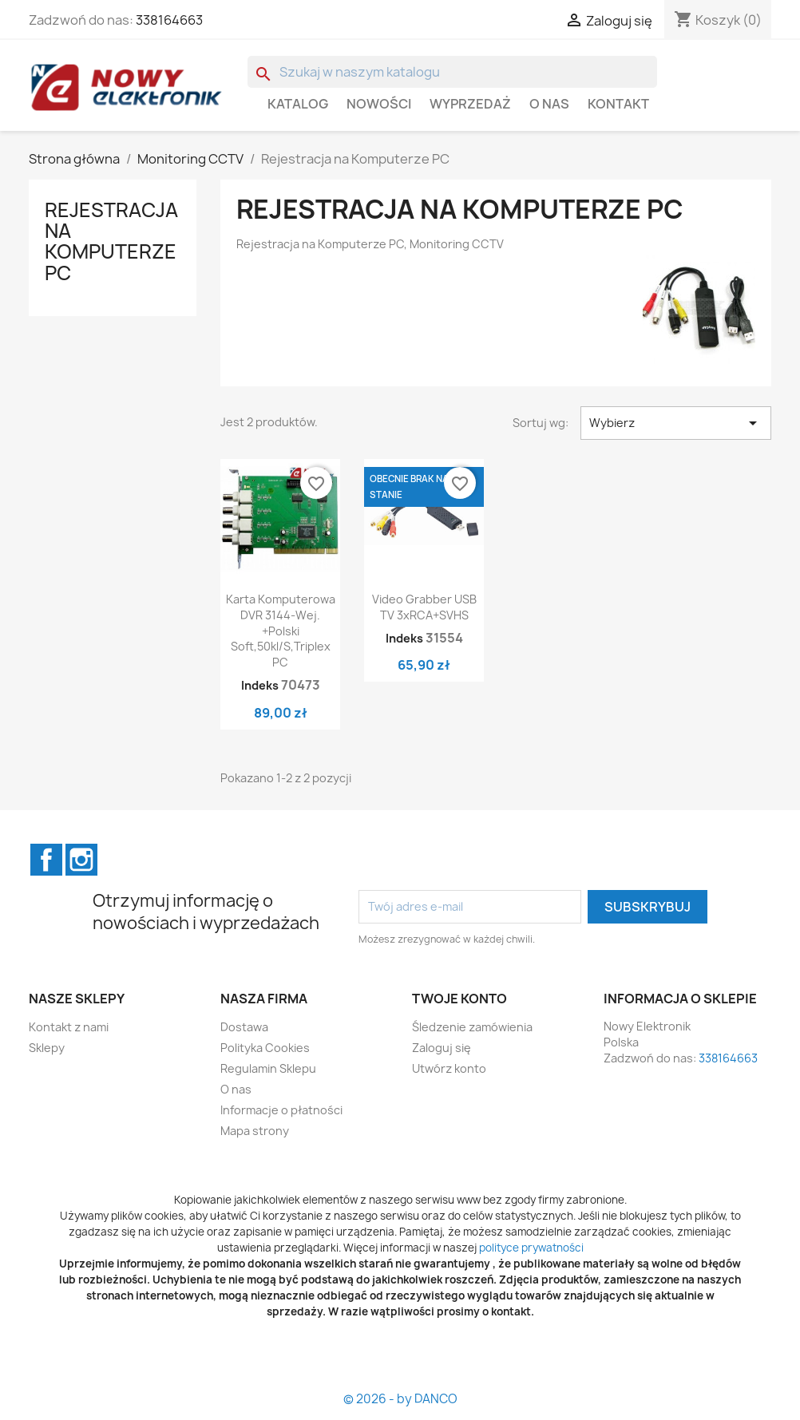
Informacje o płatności (281, 1109)
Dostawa (244, 1026)
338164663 (169, 20)
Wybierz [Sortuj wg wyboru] (675, 423)
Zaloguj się (441, 1047)
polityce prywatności (531, 1247)
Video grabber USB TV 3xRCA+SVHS (424, 607)
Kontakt (618, 104)
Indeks (260, 685)
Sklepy (47, 1047)
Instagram (81, 860)
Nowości (379, 104)
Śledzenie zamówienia (472, 1026)
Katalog (297, 104)
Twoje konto (459, 998)
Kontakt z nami (69, 1026)
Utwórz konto (449, 1068)
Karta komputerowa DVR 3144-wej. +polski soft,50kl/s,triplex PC (280, 630)
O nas (549, 104)
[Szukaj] (452, 72)
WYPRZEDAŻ (470, 104)
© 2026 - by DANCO (400, 1398)
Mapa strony (254, 1130)
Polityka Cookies (265, 1047)
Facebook (46, 860)
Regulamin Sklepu (268, 1068)
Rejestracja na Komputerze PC (111, 241)
